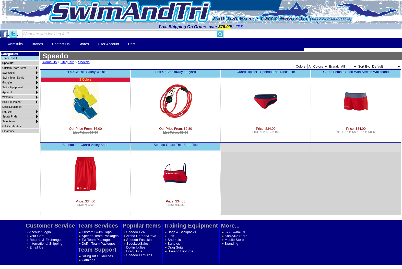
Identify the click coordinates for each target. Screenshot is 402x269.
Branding (231, 243)
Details (239, 25)
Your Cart (36, 236)
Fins (171, 236)
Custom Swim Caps (97, 232)
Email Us (36, 247)
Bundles (174, 243)
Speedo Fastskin (138, 240)
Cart (131, 44)
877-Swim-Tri (235, 232)
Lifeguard (67, 62)
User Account (108, 44)
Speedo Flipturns (139, 255)
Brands (37, 44)
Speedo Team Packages (100, 236)
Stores (84, 44)
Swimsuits (15, 44)
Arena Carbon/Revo (141, 236)
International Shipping (45, 243)
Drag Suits (134, 251)
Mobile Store (234, 240)
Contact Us (60, 44)
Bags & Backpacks (182, 232)
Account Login (40, 232)
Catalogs (88, 260)
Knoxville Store (236, 236)
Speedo (84, 62)
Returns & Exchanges (45, 240)
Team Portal (9, 58)
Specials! (8, 62)
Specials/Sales (137, 243)
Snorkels (174, 240)
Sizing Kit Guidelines (97, 256)
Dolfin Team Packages (98, 243)
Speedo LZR (135, 232)
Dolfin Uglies (135, 247)
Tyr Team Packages (97, 240)
